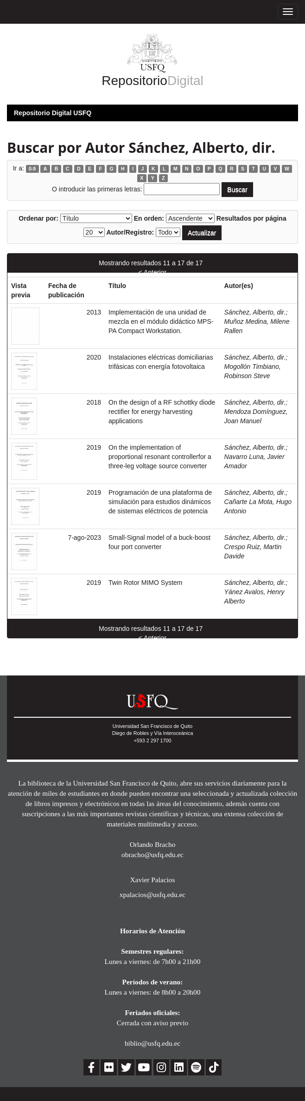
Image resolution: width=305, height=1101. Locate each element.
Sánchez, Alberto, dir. (255, 312)
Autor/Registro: (130, 232)
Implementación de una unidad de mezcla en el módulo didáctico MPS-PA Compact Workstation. (160, 321)
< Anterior (152, 272)
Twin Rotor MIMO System (145, 582)
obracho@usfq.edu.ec (152, 855)
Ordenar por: (38, 218)
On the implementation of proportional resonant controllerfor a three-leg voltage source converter (159, 457)
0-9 (32, 168)
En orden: (149, 218)
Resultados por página (251, 218)
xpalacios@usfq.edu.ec (152, 894)
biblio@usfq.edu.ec (152, 1043)
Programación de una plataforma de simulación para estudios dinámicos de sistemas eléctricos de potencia (160, 502)
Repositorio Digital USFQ (52, 113)
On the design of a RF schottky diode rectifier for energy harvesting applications (161, 412)
